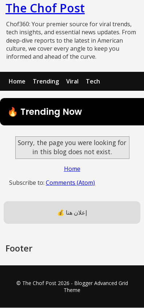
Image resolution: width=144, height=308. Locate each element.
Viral (72, 81)
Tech (93, 81)
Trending (46, 81)
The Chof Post (45, 8)
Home (17, 81)
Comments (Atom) (70, 183)
